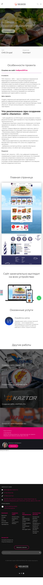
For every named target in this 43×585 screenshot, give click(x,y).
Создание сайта (15, 513)
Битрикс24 (5, 537)
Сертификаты (5, 524)
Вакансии (4, 515)
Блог (3, 519)
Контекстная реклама (37, 513)
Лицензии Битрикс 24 (7, 541)
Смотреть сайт (8, 31)
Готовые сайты (15, 516)
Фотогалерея (5, 522)
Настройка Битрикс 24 (7, 540)
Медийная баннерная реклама (35, 528)
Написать (13, 446)
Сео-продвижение (26, 513)
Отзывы (3, 517)
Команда (4, 520)
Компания (5, 513)
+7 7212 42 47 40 (8, 496)
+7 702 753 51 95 (8, 493)
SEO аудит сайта (26, 529)
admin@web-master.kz (11, 489)
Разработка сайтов (22, 318)
